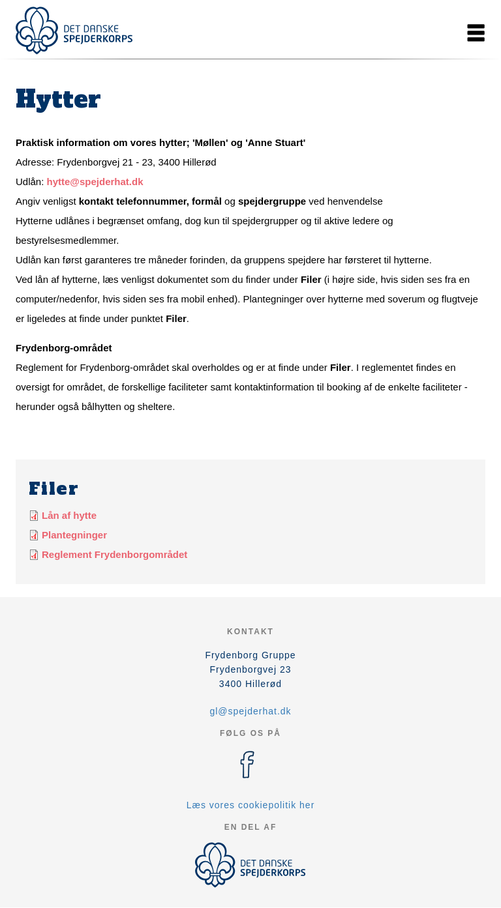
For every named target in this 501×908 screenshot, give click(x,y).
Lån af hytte (69, 515)
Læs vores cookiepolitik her (251, 805)
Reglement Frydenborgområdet (114, 554)
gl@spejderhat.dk (250, 711)
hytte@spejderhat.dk (95, 181)
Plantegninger (74, 534)
